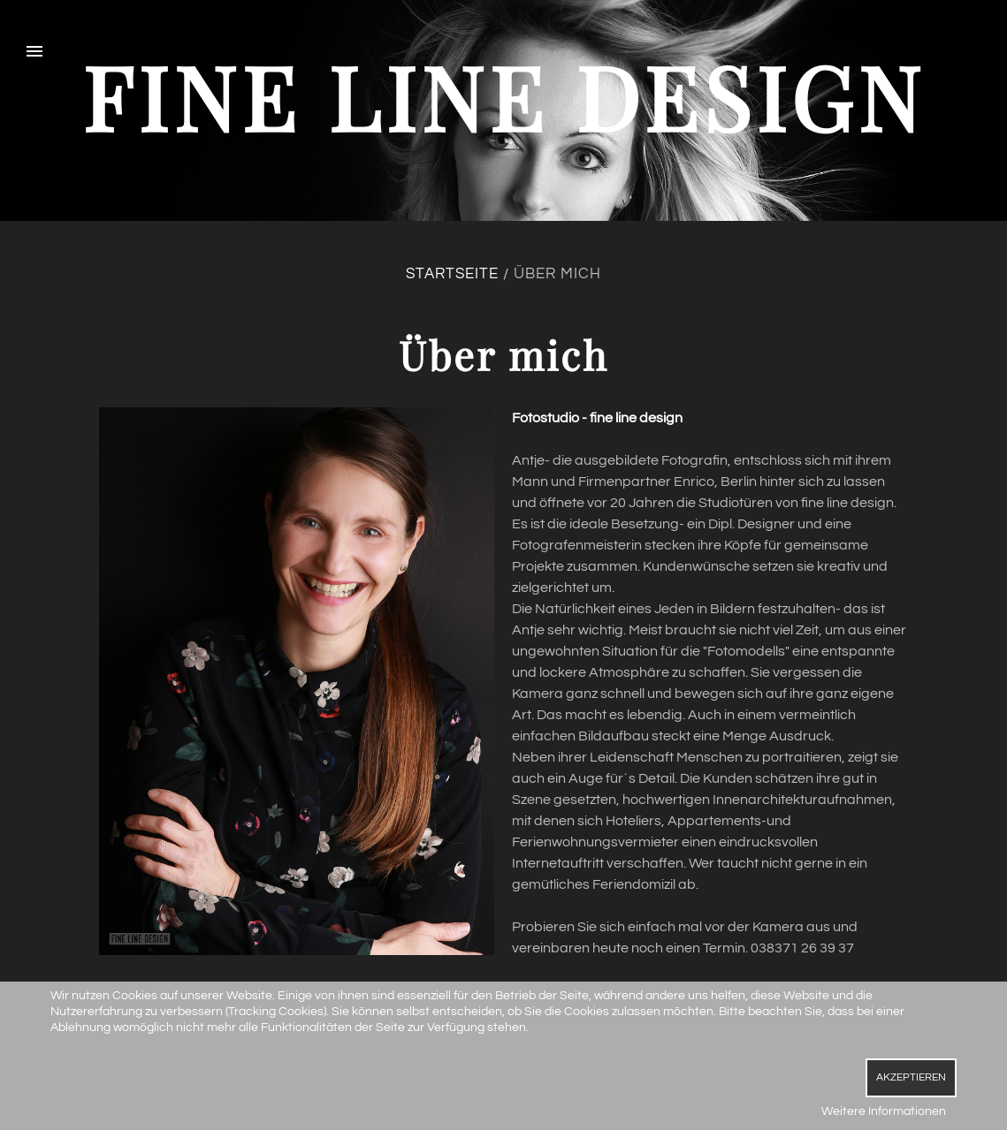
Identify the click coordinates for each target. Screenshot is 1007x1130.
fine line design (504, 96)
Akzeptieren (911, 1077)
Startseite (452, 274)
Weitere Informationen (883, 1111)
